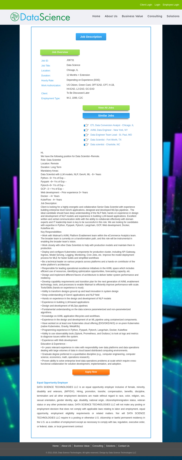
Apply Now (91, 372)
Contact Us (123, 446)
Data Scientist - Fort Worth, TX (105, 140)
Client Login (146, 4)
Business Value (132, 16)
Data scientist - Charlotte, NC (105, 145)
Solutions (173, 16)
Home (97, 16)
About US (66, 446)
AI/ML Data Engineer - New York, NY (109, 130)
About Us (111, 16)
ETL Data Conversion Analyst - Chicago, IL (112, 125)
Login (157, 4)
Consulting (155, 16)
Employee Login (171, 4)
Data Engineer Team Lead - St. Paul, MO (111, 135)
